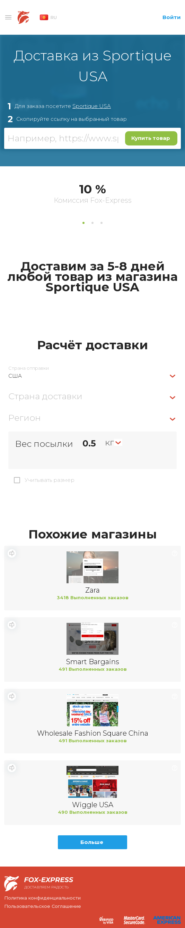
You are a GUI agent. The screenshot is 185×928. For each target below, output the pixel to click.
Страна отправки (28, 368)
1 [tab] (83, 222)
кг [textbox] (109, 442)
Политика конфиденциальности (42, 898)
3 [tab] (101, 222)
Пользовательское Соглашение (42, 906)
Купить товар (150, 138)
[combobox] (92, 376)
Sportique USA (91, 106)
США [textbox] (15, 376)
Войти (171, 17)
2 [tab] (92, 222)
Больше (91, 842)
